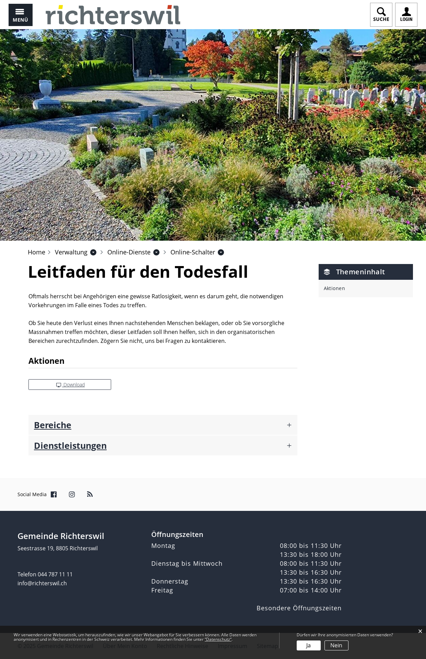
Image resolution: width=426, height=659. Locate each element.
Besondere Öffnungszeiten (299, 608)
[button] (71, 252)
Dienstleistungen (70, 445)
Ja (308, 645)
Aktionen (334, 288)
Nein (336, 645)
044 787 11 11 (55, 574)
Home (36, 252)
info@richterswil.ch (42, 583)
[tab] (162, 425)
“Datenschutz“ (218, 639)
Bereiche (52, 425)
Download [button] (70, 384)
